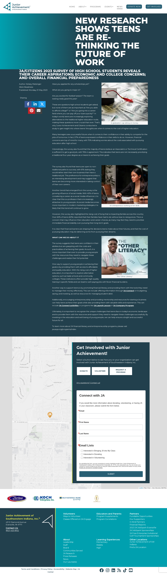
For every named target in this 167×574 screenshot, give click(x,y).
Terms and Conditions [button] (30, 569)
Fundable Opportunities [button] (141, 516)
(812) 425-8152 (12, 530)
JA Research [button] (69, 553)
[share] (28, 105)
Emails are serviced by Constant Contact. (91, 467)
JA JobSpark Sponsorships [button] (142, 530)
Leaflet (141, 488)
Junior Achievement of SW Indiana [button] (142, 543)
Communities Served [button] (73, 551)
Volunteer (100, 371)
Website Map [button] (71, 569)
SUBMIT (111, 474)
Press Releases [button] (70, 556)
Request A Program (121, 371)
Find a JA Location (138, 547)
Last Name (84, 434)
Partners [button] (134, 514)
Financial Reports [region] (138, 525)
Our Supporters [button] (137, 519)
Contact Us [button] (12, 528)
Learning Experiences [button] (108, 540)
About (82, 7)
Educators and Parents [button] (108, 514)
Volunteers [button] (69, 514)
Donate (84, 371)
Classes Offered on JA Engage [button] (77, 519)
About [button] (66, 540)
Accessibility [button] (59, 569)
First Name (84, 422)
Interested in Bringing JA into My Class (99, 451)
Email (81, 411)
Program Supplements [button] (107, 516)
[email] (38, 111)
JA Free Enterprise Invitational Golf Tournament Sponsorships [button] (144, 534)
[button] (85, 7)
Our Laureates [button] (70, 562)
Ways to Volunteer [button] (71, 516)
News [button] (65, 559)
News (120, 7)
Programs (95, 7)
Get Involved (154, 7)
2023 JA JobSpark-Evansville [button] (143, 528)
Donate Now (134, 7)
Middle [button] (99, 545)
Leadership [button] (68, 542)
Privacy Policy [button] (46, 569)
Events (108, 7)
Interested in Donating (93, 454)
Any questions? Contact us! (88, 383)
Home (72, 7)
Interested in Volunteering (94, 458)
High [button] (98, 548)
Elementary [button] (102, 542)
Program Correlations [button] (106, 519)
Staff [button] (65, 545)
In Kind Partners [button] (137, 522)
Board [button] (66, 548)
